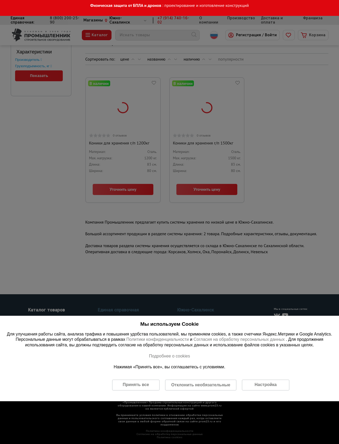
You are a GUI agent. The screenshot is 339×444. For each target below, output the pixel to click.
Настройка (265, 385)
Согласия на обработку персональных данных (240, 339)
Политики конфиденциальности (157, 339)
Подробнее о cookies (169, 356)
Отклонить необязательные (200, 385)
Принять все (136, 385)
